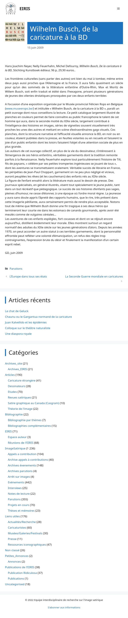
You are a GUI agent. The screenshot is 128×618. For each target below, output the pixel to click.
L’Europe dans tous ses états (28, 276)
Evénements (16, 482)
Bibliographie (14, 414)
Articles (10, 375)
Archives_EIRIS (17, 369)
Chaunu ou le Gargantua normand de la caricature (38, 317)
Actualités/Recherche (22, 522)
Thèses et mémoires (21, 510)
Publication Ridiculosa (22, 573)
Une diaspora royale (18, 334)
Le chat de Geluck (16, 311)
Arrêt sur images (19, 477)
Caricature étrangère (21, 380)
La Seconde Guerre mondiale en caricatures (94, 276)
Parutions (16, 268)
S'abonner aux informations (64, 607)
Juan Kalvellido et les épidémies (26, 322)
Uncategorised (14, 584)
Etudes (12, 392)
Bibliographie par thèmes (25, 420)
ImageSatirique (15, 448)
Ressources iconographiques (27, 544)
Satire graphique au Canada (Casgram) (33, 403)
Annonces (14, 561)
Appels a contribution (22, 454)
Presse (12, 539)
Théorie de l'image (20, 409)
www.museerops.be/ (19, 108)
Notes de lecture (19, 493)
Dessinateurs (16, 386)
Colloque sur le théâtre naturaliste (27, 328)
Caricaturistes (17, 527)
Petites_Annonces (16, 556)
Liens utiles (12, 516)
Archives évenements (22, 465)
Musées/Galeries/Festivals (25, 533)
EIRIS (25, 8)
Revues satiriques (19, 397)
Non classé (12, 550)
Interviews (15, 488)
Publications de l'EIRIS (19, 567)
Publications (16, 578)
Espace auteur (17, 437)
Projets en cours (18, 505)
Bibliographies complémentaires (29, 426)
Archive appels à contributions (28, 460)
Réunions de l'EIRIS (20, 443)
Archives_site (13, 363)
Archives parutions (20, 471)
